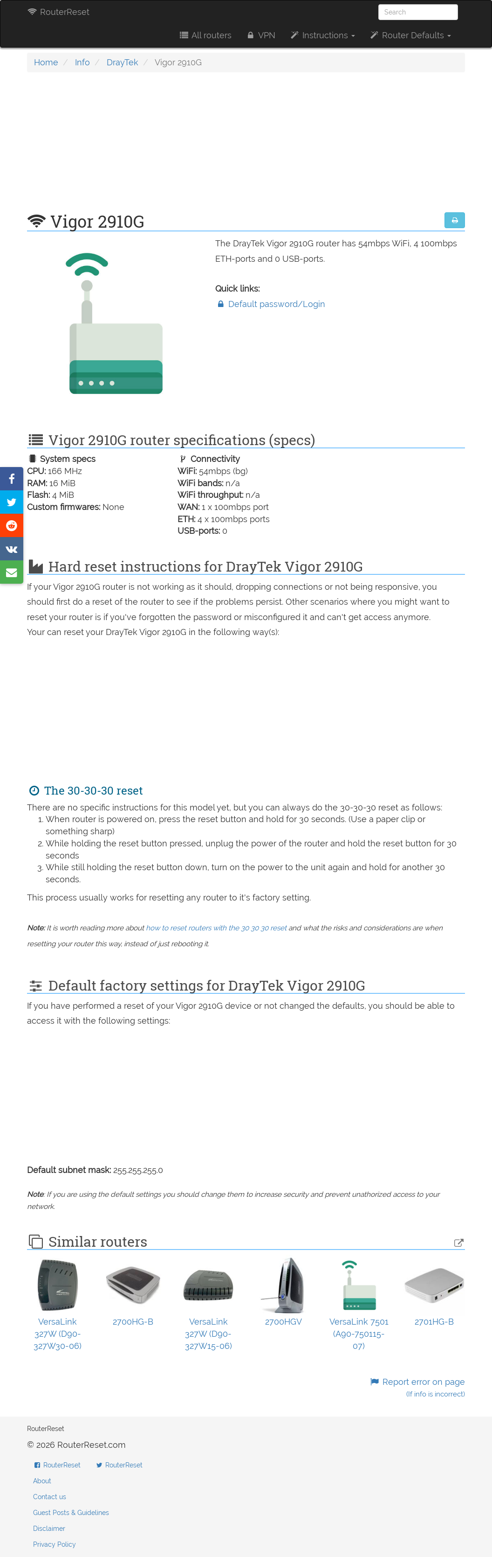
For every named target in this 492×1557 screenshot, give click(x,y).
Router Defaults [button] (410, 35)
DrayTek (122, 62)
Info (82, 62)
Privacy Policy (54, 1544)
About (42, 1481)
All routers (204, 35)
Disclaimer (49, 1528)
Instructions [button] (322, 35)
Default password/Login (270, 304)
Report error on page (417, 1388)
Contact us (49, 1497)
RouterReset (58, 12)
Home (46, 62)
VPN (260, 35)
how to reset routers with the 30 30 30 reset (216, 928)
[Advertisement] (246, 147)
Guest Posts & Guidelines (71, 1512)
